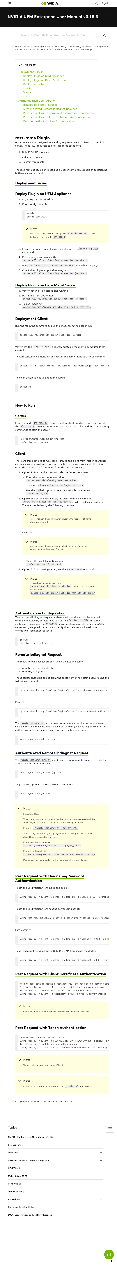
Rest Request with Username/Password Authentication (58, 113)
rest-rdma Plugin (83, 49)
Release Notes (15, 1142)
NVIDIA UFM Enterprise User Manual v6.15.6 (50, 49)
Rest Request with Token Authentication (49, 121)
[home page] (49, 3)
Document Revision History (21, 1204)
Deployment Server (30, 72)
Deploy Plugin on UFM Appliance (43, 76)
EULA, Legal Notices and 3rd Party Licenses (30, 1212)
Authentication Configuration (37, 100)
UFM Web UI (14, 1165)
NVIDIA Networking (56, 46)
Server (27, 92)
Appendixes (14, 1196)
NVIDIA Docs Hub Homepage (29, 46)
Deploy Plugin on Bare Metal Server (45, 80)
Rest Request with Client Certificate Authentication (56, 117)
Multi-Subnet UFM (17, 1173)
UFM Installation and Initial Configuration (29, 1157)
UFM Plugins (14, 1181)
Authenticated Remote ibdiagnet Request (50, 109)
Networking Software (80, 46)
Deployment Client (35, 84)
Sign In (105, 3)
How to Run (25, 88)
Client (26, 96)
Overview (13, 1150)
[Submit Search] (103, 35)
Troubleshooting (16, 1188)
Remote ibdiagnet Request (40, 104)
